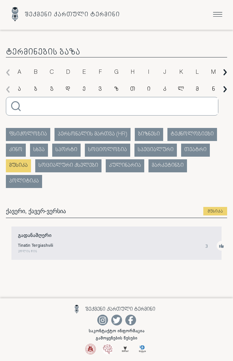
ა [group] (19, 90)
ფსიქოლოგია (28, 134)
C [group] (52, 73)
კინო (16, 150)
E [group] (84, 73)
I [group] (148, 73)
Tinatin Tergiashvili (35, 246)
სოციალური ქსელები (68, 165)
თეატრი (195, 150)
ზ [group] (116, 90)
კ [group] (164, 90)
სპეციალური (156, 150)
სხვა (39, 150)
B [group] (36, 73)
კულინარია (125, 165)
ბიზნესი (149, 134)
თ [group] (132, 90)
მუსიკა (18, 165)
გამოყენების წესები (116, 338)
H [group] (133, 73)
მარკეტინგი (168, 165)
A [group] (19, 73)
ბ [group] (35, 90)
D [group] (68, 73)
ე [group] (84, 90)
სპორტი (66, 150)
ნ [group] (213, 90)
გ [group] (52, 90)
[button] (8, 72)
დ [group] (68, 90)
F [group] (100, 73)
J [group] (164, 73)
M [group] (213, 73)
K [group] (181, 73)
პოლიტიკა (24, 181)
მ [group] (197, 90)
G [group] (116, 73)
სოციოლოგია (107, 150)
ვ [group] (100, 90)
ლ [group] (181, 90)
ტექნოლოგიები (192, 134)
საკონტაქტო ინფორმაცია (117, 331)
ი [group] (148, 90)
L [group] (197, 73)
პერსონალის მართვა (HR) (92, 134)
